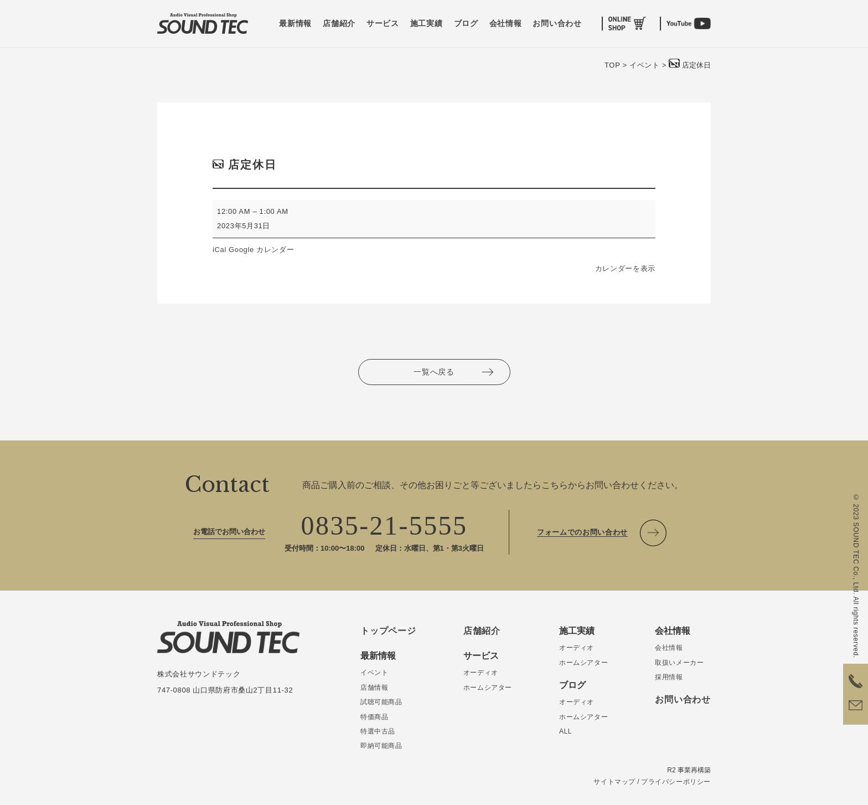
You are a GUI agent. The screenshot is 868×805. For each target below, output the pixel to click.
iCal (219, 249)
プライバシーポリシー (676, 782)
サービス (382, 23)
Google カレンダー (261, 249)
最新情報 (295, 23)
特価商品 (374, 717)
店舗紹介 (339, 23)
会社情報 (505, 23)
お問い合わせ (557, 23)
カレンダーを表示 (625, 268)
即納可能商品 (381, 746)
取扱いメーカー (679, 662)
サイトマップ (614, 782)
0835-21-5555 (384, 525)
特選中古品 (377, 731)
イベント (374, 672)
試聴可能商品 (381, 702)
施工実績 (426, 23)
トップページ (388, 630)
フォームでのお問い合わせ (582, 532)
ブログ (466, 23)
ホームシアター (487, 687)
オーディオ (480, 672)
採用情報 (669, 677)
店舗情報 (374, 687)
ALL (565, 731)
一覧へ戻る (434, 371)
